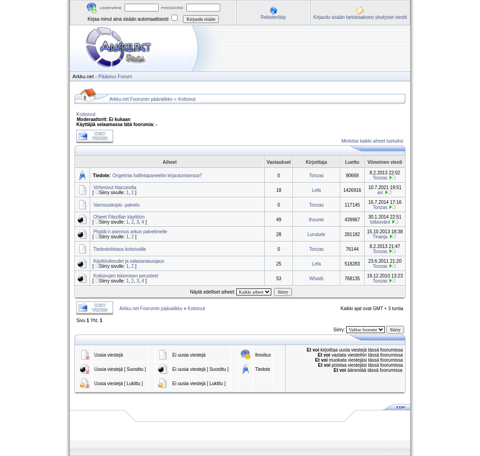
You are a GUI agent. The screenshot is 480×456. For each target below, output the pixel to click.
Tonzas (316, 175)
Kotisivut (187, 99)
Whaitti (316, 278)
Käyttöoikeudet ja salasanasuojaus (128, 261)
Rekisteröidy (273, 17)
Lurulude (317, 234)
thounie (316, 219)
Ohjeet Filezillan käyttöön (119, 216)
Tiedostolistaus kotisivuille (119, 249)
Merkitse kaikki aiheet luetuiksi (373, 141)
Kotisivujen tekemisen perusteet (125, 275)
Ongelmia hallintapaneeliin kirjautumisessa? (157, 175)
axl (380, 192)
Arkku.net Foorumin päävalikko (140, 99)
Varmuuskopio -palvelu (116, 205)
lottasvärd (380, 222)
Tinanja (379, 236)
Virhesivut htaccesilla (114, 187)
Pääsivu (107, 76)
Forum (125, 76)
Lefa (316, 190)
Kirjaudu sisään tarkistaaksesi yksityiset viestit (360, 17)
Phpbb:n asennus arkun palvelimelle (130, 231)
